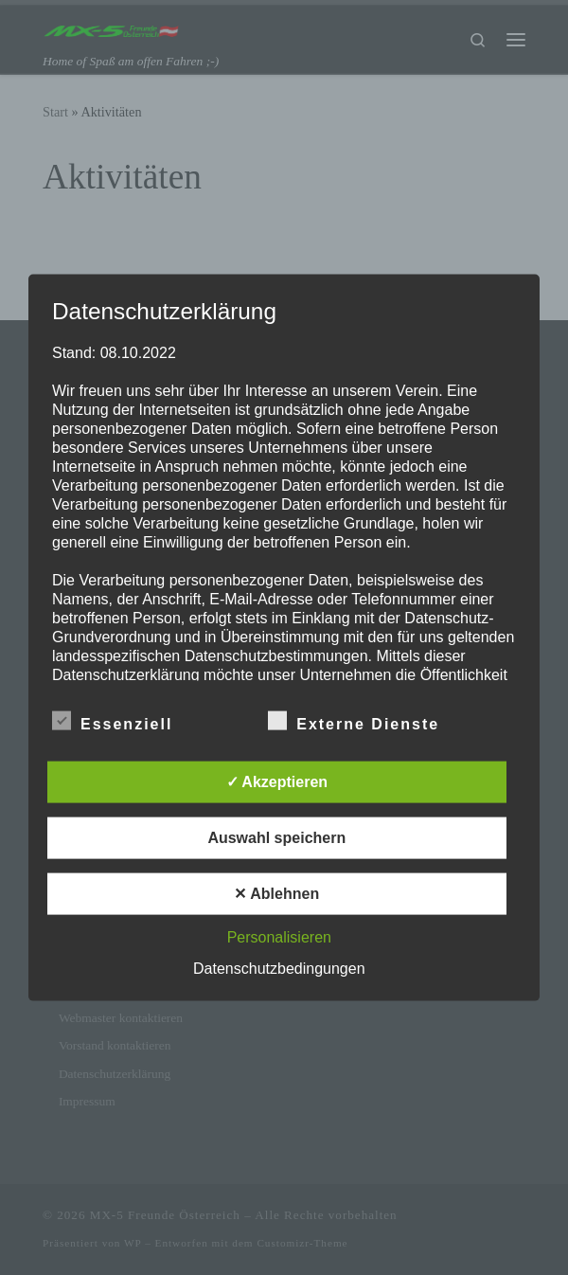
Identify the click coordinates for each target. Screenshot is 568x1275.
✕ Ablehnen (276, 893)
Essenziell (112, 720)
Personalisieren (279, 936)
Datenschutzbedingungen (278, 968)
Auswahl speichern (276, 837)
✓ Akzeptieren (277, 781)
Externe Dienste (353, 720)
